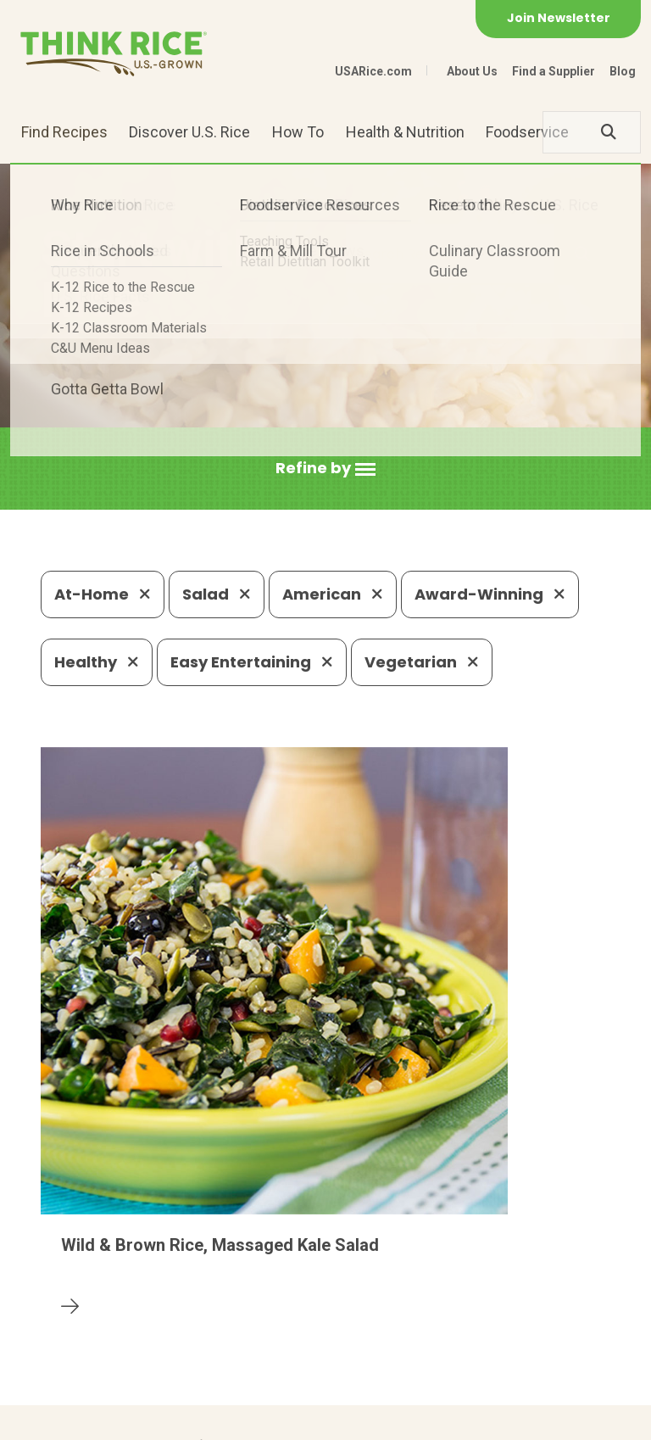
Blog (622, 71)
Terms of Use (344, 1419)
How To (298, 132)
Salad (216, 594)
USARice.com (373, 71)
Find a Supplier (553, 71)
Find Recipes (64, 132)
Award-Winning (490, 594)
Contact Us (73, 1419)
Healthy (96, 662)
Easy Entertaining (251, 662)
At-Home (102, 594)
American (332, 594)
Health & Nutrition (405, 132)
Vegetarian (421, 662)
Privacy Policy (169, 1419)
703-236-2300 (206, 1296)
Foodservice (527, 132)
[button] (325, 468)
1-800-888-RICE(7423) (365, 1296)
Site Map (258, 1419)
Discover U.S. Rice (189, 132)
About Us (472, 71)
